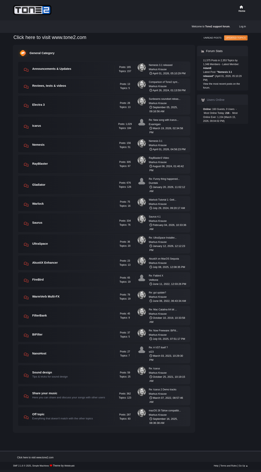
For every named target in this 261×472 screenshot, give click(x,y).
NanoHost (39, 353)
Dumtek (153, 182)
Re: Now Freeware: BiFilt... (163, 330)
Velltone (153, 279)
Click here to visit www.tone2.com (49, 37)
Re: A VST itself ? (158, 347)
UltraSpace (40, 243)
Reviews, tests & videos (49, 85)
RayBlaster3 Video (159, 158)
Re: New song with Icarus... (164, 120)
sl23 (151, 351)
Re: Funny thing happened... (164, 179)
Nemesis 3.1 (156, 141)
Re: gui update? (157, 292)
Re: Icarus (154, 368)
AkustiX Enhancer (45, 262)
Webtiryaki (69, 465)
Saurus (37, 222)
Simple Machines (40, 465)
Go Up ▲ (243, 465)
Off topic (38, 414)
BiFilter (37, 334)
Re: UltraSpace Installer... (163, 237)
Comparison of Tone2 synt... (164, 82)
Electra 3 (38, 104)
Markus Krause (158, 69)
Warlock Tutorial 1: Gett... (162, 199)
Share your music (44, 393)
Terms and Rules (228, 465)
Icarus (36, 125)
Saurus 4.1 (155, 216)
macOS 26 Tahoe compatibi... (165, 410)
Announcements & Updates (51, 68)
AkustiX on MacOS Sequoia (164, 258)
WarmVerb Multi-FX (46, 296)
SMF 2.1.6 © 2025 (22, 465)
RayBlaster (40, 163)
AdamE (207, 68)
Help (216, 465)
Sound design (42, 372)
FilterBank (39, 315)
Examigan (155, 124)
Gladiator (38, 184)
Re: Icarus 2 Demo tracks (162, 389)
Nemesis (38, 144)
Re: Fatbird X (156, 275)
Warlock (38, 203)
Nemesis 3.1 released (161, 65)
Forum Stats (212, 51)
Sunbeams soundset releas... (164, 99)
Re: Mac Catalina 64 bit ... (163, 309)
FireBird (38, 279)
